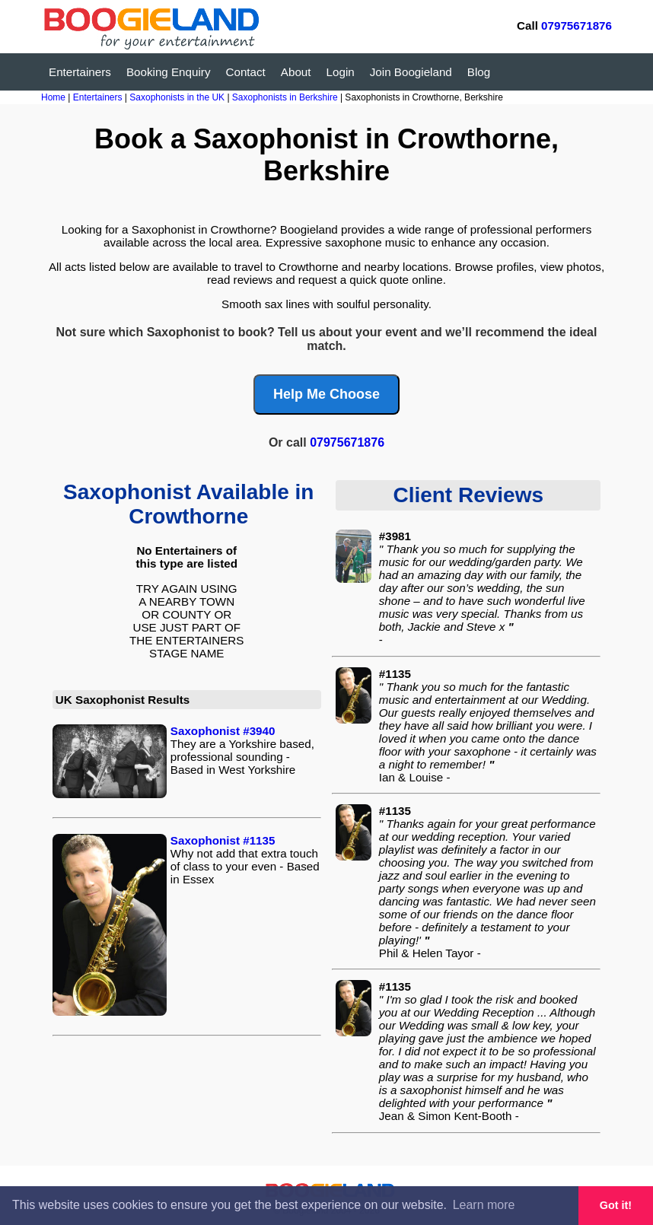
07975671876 (576, 25)
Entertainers (80, 71)
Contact (246, 71)
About (296, 71)
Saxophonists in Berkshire (286, 97)
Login (340, 71)
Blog (478, 71)
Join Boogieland (411, 71)
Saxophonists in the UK (178, 97)
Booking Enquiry (168, 71)
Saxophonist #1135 (223, 840)
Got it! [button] (616, 1205)
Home (53, 97)
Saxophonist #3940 (223, 730)
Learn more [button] (484, 1204)
